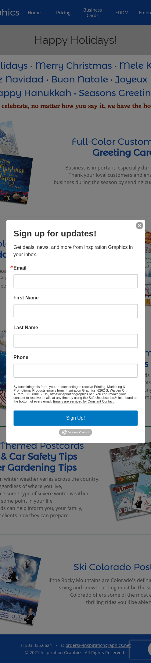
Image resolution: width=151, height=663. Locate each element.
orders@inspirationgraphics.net (98, 645)
